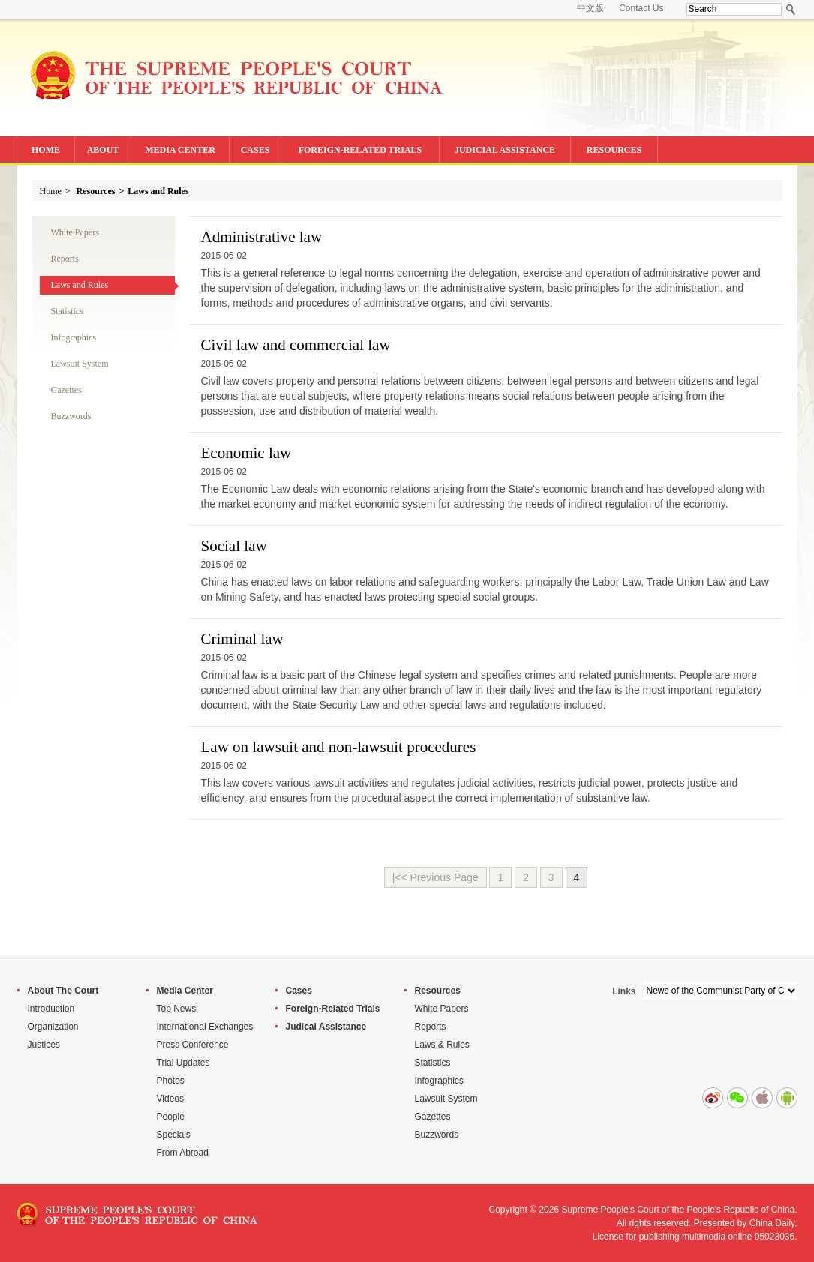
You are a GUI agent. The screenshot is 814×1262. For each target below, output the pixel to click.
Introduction (51, 1008)
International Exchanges (205, 1026)
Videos (170, 1098)
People (171, 1116)
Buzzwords (71, 416)
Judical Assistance (326, 1026)
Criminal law (242, 639)
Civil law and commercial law (296, 345)
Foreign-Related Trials (333, 1008)
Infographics (74, 337)
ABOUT (103, 150)
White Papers (75, 232)
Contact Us (641, 8)
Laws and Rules (158, 191)
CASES (255, 150)
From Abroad (183, 1152)
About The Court (63, 990)
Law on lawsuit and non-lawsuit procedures (338, 747)
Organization (53, 1026)
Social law (234, 546)
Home (51, 191)
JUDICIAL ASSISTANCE (505, 150)
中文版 (590, 8)
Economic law (246, 453)
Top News (177, 1008)
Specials (174, 1134)
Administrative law (262, 237)
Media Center (185, 990)
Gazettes (66, 390)
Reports (65, 258)
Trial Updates (183, 1062)
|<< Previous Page (435, 877)
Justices (44, 1044)
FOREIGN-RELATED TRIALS (360, 150)
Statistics (67, 311)
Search (791, 9)
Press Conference (193, 1044)
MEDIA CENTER (180, 150)
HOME (46, 150)
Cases (299, 990)
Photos (171, 1080)
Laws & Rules (442, 1044)
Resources (96, 191)
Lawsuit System (80, 363)
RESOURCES (614, 150)
